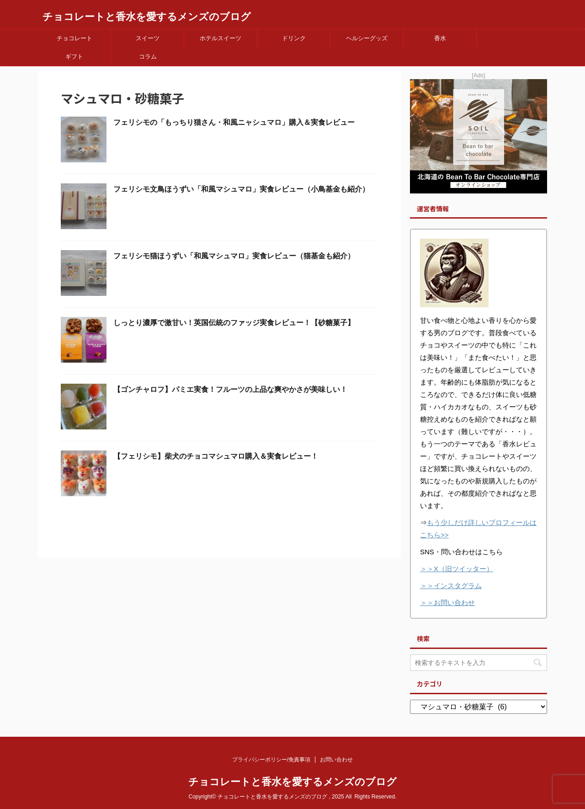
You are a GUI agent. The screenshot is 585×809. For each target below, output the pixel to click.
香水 (440, 38)
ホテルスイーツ (220, 38)
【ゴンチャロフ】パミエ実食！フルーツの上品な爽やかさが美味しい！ (230, 389)
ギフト (74, 56)
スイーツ (148, 38)
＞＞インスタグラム (451, 585)
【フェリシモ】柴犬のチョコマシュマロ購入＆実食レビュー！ (215, 456)
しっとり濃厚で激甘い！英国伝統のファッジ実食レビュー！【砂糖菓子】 (234, 323)
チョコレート (74, 38)
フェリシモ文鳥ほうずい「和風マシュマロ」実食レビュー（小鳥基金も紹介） (241, 189)
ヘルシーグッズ (367, 38)
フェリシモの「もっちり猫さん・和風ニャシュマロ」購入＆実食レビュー (234, 122)
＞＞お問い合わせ (447, 602)
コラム (148, 56)
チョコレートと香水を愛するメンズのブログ (147, 16)
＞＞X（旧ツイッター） (456, 569)
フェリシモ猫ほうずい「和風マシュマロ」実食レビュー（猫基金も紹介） (234, 256)
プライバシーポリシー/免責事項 (271, 759)
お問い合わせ (336, 759)
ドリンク (294, 38)
